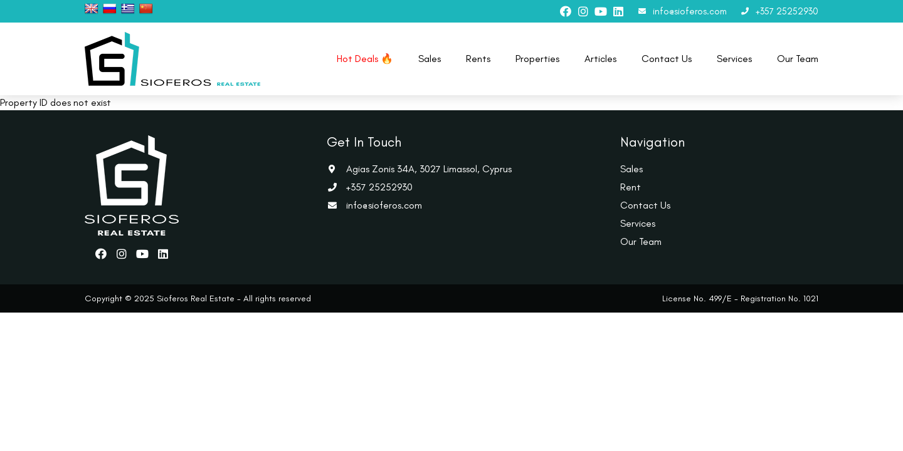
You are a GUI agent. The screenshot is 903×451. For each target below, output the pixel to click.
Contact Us (667, 59)
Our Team (797, 59)
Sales (429, 59)
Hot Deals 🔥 (365, 59)
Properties (537, 59)
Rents (478, 59)
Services (734, 59)
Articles (600, 59)
